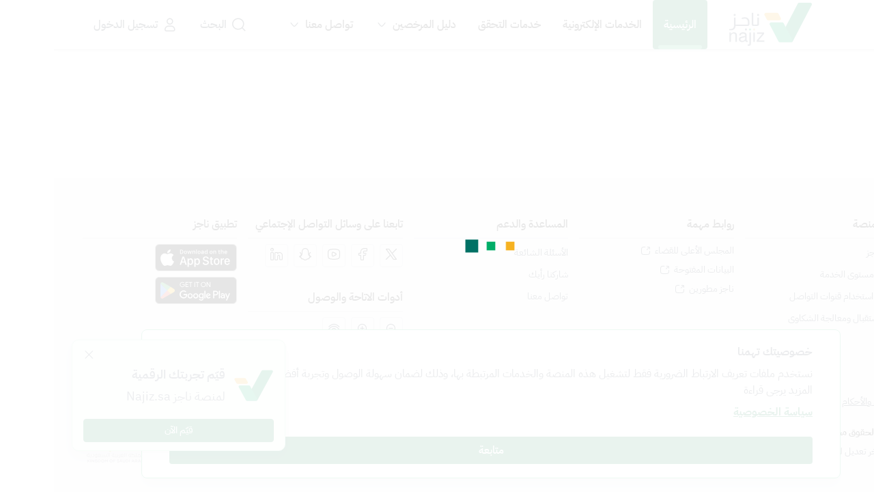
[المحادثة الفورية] (846, 459)
